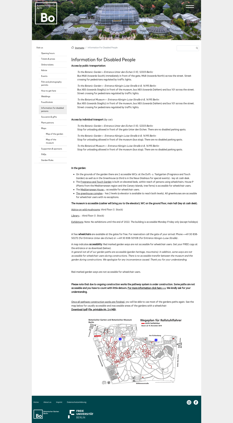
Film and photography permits (51, 83)
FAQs (43, 154)
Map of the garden (54, 133)
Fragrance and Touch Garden (96, 181)
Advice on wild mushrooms (85, 209)
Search (196, 48)
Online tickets (47, 64)
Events (44, 76)
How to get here (48, 90)
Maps (43, 128)
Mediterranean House (93, 189)
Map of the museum (51, 141)
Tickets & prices (48, 58)
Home (36, 402)
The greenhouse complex (90, 193)
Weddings (45, 96)
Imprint (59, 402)
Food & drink (47, 102)
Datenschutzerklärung (76, 402)
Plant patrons (47, 122)
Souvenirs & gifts (49, 116)
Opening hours (48, 53)
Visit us (39, 47)
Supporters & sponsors (51, 148)
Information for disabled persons (52, 109)
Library (76, 215)
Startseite (79, 47)
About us (47, 402)
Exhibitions (77, 221)
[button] (190, 6)
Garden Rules (47, 160)
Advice (44, 70)
